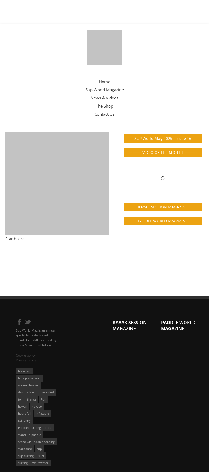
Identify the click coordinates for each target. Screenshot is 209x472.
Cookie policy (26, 355)
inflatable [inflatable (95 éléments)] (42, 413)
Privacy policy (26, 360)
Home (104, 81)
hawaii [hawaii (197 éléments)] (22, 406)
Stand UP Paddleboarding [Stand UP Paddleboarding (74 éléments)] (36, 442)
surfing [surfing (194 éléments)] (23, 463)
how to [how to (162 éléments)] (37, 406)
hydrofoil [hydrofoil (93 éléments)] (24, 413)
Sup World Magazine (104, 89)
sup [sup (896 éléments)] (39, 449)
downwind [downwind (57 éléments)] (46, 392)
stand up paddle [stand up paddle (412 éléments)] (29, 435)
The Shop (104, 106)
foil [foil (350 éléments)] (20, 399)
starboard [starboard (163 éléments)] (25, 449)
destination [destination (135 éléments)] (26, 392)
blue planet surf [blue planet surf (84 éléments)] (29, 378)
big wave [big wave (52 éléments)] (24, 371)
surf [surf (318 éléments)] (41, 456)
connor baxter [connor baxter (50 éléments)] (28, 385)
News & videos (104, 98)
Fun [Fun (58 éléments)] (43, 399)
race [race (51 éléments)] (48, 428)
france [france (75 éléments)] (31, 399)
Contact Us (104, 114)
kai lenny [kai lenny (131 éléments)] (24, 420)
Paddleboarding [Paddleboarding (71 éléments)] (29, 428)
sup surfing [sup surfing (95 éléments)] (26, 456)
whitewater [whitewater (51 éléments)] (40, 463)
